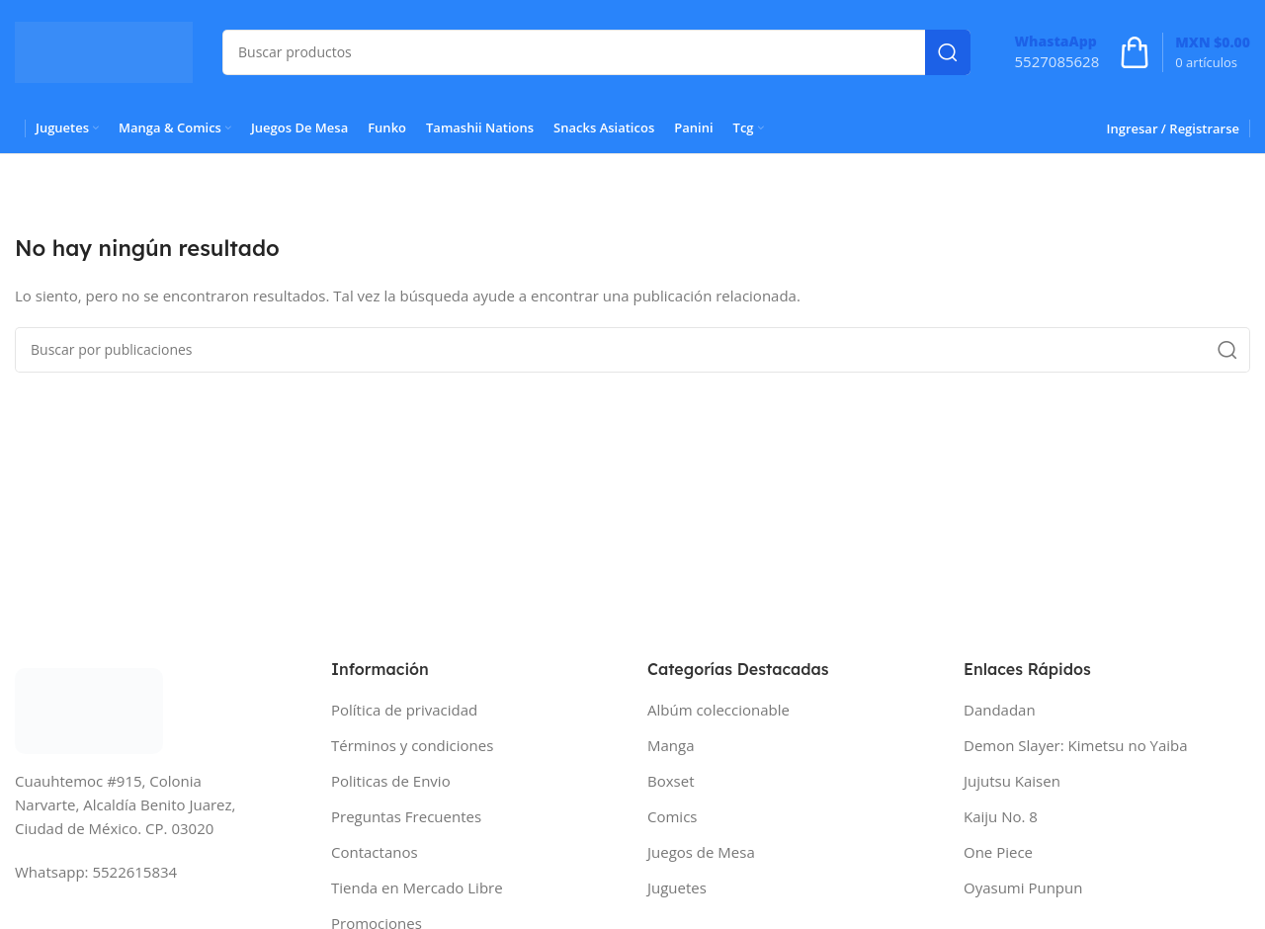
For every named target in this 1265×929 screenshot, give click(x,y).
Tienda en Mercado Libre (417, 887)
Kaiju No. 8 (1001, 816)
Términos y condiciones (412, 745)
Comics (672, 816)
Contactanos (374, 852)
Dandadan (1000, 709)
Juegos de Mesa (701, 852)
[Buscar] (596, 52)
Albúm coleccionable (718, 709)
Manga (671, 745)
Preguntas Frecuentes (406, 816)
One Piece (998, 852)
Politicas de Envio (391, 781)
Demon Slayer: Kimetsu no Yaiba (1076, 745)
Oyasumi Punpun (1023, 887)
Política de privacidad (404, 709)
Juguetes (677, 887)
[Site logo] (104, 50)
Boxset (670, 781)
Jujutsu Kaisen (1012, 781)
